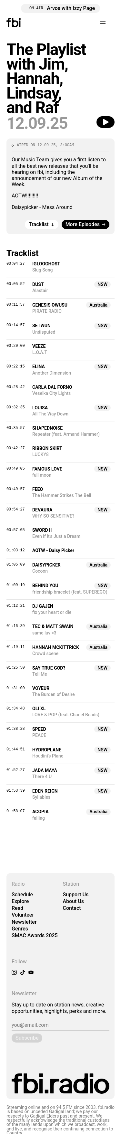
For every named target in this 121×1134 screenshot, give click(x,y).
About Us (73, 901)
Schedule (22, 894)
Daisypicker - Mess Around (42, 207)
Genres (20, 928)
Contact (72, 908)
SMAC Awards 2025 (35, 935)
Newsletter (24, 922)
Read (17, 908)
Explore (20, 901)
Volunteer (23, 914)
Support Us (76, 894)
